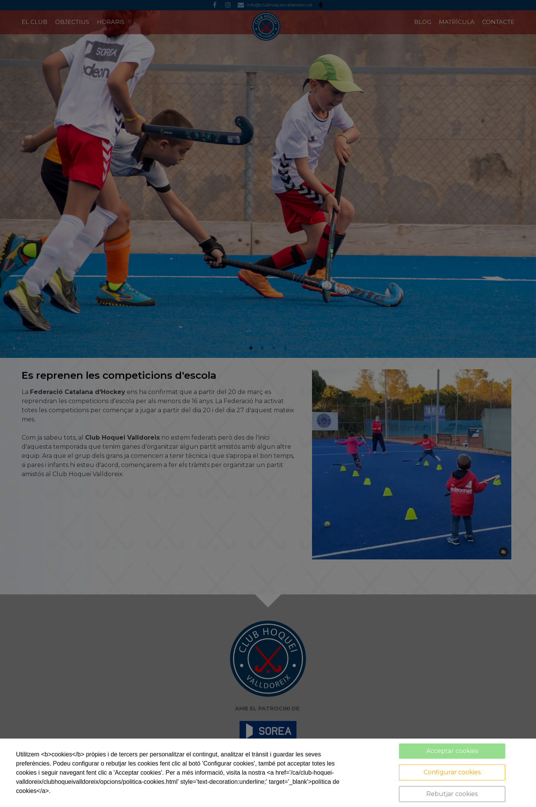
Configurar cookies (452, 772)
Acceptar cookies (452, 751)
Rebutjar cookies (452, 793)
